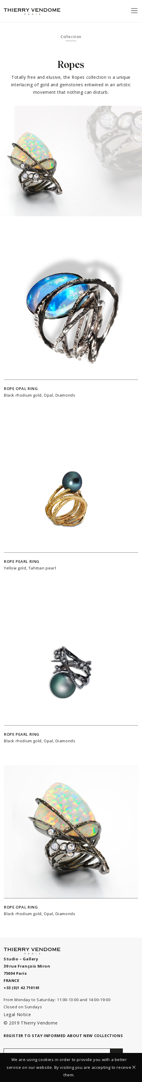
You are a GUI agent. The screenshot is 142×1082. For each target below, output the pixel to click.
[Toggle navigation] (134, 10)
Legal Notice (17, 1014)
